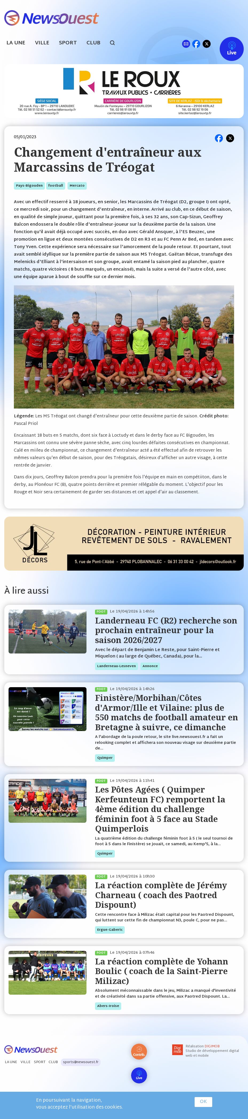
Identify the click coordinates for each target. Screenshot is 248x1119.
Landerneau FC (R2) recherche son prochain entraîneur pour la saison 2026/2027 (166, 630)
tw (207, 44)
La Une (15, 43)
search (115, 43)
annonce (150, 666)
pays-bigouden (29, 186)
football (55, 186)
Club (93, 43)
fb (196, 44)
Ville (42, 43)
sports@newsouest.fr (81, 1062)
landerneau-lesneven (116, 666)
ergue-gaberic (110, 930)
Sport (68, 43)
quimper (105, 758)
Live (226, 44)
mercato (77, 186)
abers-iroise (108, 1006)
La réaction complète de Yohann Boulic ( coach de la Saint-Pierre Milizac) (161, 971)
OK (203, 1102)
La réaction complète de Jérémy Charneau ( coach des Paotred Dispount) (161, 895)
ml (185, 44)
